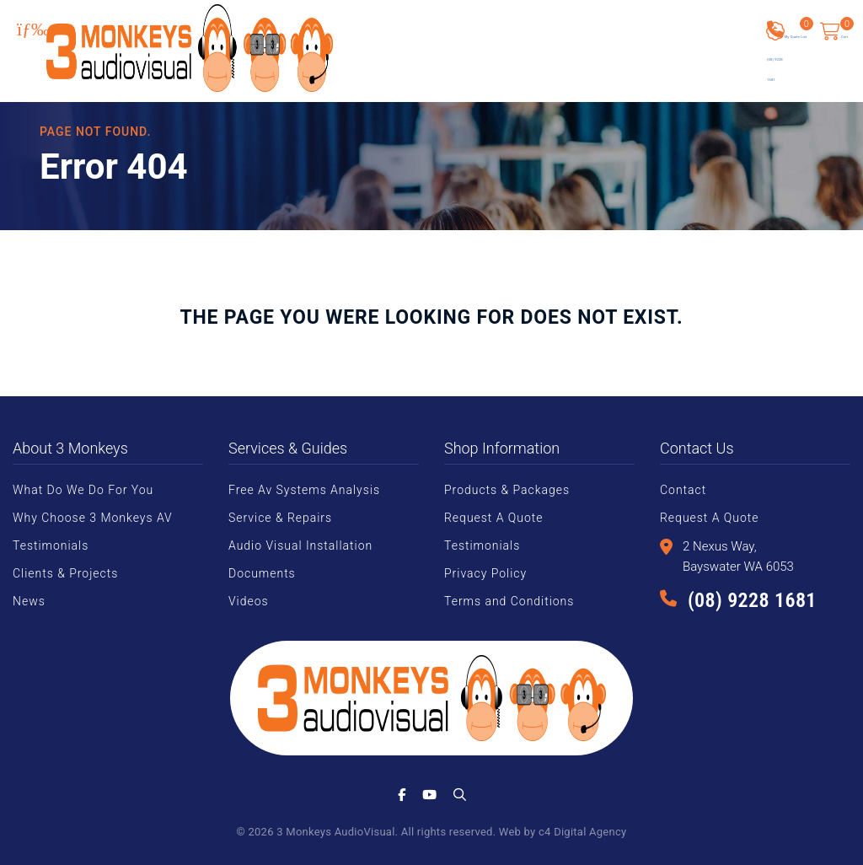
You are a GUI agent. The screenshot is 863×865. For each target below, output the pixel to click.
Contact (683, 490)
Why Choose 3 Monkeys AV (93, 517)
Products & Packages (507, 490)
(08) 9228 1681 (752, 600)
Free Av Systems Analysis (304, 490)
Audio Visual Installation (300, 545)
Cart (844, 25)
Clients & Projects (65, 573)
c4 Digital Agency (582, 831)
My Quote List (806, 33)
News (29, 601)
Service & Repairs (280, 517)
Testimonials (50, 545)
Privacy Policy (485, 573)
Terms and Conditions (509, 601)
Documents (262, 573)
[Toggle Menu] (33, 29)
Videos (248, 601)
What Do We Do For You (83, 490)
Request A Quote (494, 517)
